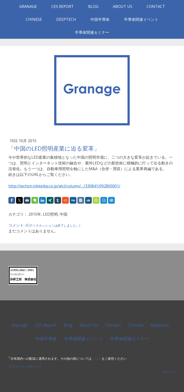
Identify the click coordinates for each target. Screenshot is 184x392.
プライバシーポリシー (25, 366)
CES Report (62, 6)
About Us (122, 6)
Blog (93, 6)
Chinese (34, 19)
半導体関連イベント (141, 19)
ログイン (169, 371)
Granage (28, 6)
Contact (156, 6)
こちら (97, 358)
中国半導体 (99, 19)
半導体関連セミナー (92, 32)
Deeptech (66, 19)
